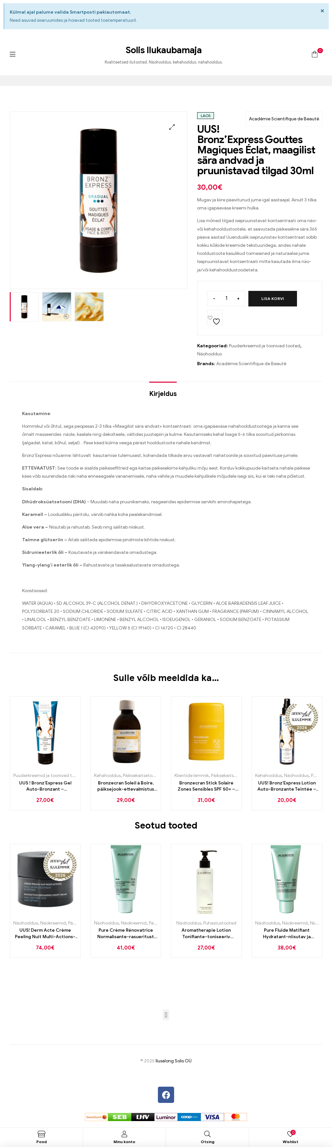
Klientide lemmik (191, 775)
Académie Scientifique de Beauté (284, 119)
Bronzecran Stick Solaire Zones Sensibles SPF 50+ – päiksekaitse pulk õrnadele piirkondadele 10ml (206, 786)
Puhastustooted (219, 923)
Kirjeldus (163, 394)
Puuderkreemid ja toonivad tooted (264, 346)
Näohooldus (209, 354)
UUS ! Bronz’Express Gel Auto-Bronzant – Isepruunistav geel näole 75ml (45, 786)
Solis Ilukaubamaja (163, 50)
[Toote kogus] (226, 298)
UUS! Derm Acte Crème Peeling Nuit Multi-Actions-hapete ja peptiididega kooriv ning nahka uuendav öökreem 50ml (45, 933)
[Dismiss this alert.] (322, 10)
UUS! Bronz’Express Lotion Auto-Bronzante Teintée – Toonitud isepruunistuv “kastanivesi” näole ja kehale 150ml (286, 786)
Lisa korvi (272, 298)
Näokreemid (53, 923)
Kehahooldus (107, 775)
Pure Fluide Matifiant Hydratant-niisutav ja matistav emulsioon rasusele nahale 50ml (286, 933)
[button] (172, 127)
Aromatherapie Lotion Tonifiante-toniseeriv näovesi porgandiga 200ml (206, 933)
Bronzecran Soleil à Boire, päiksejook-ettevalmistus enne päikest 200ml (125, 786)
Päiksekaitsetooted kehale (150, 775)
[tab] (163, 391)
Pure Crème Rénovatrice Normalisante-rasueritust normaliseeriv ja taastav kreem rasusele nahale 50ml (125, 933)
